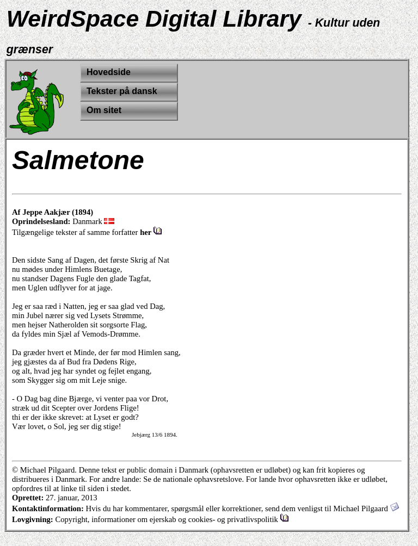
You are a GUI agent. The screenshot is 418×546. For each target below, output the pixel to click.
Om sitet (104, 110)
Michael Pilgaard (365, 508)
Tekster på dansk (122, 91)
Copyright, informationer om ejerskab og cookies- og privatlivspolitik (171, 519)
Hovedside (109, 72)
